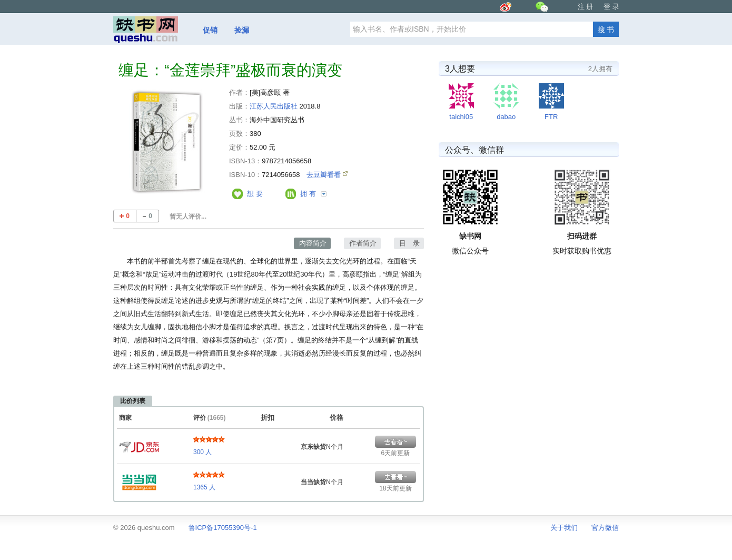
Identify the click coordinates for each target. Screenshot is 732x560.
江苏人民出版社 (274, 106)
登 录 (611, 7)
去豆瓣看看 (324, 175)
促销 (210, 30)
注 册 (585, 7)
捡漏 (241, 30)
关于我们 (564, 528)
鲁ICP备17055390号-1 (223, 528)
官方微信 (605, 528)
